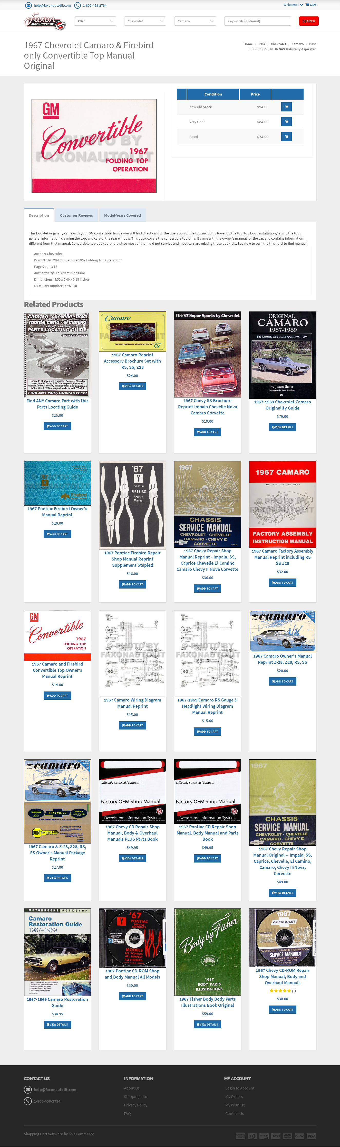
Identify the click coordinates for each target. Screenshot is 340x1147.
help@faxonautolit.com (52, 5)
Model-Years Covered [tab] (123, 215)
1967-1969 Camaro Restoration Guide (57, 1003)
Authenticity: (44, 273)
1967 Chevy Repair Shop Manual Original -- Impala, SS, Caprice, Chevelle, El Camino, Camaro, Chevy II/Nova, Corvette (282, 861)
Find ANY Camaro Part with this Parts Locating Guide (57, 404)
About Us (132, 1088)
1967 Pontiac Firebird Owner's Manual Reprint (57, 512)
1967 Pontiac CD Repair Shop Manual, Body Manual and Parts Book (208, 833)
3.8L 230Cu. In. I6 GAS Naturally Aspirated (284, 49)
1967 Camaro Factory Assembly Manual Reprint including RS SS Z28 (282, 557)
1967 (261, 44)
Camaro (298, 44)
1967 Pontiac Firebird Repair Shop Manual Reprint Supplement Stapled (132, 559)
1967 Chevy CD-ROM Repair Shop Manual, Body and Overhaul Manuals (282, 977)
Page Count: (43, 267)
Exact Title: (43, 260)
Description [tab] (39, 215)
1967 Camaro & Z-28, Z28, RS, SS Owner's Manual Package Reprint (57, 853)
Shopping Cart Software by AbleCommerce (59, 1134)
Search (309, 21)
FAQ (127, 1113)
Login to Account (239, 1088)
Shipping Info (135, 1096)
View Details (132, 386)
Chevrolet (278, 44)
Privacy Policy (135, 1105)
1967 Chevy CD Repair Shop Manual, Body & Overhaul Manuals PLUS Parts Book (132, 833)
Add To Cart (57, 427)
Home (248, 44)
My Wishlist (235, 1105)
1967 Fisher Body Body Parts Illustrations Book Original (207, 1002)
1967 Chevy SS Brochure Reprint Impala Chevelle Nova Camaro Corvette (207, 407)
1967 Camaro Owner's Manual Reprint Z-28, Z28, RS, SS (282, 659)
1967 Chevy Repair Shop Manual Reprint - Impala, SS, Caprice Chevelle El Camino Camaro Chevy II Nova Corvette (207, 560)
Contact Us (234, 1113)
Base (312, 44)
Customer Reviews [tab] (77, 215)
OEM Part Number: (49, 286)
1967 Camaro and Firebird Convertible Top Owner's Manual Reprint (57, 670)
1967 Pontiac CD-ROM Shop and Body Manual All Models (132, 974)
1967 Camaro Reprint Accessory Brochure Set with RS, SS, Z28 (132, 361)
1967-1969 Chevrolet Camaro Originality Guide (282, 405)
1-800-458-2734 (94, 5)
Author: (40, 254)
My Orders (234, 1096)
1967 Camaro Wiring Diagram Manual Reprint (132, 703)
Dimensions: (44, 280)
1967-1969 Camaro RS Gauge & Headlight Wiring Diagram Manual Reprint (207, 706)
